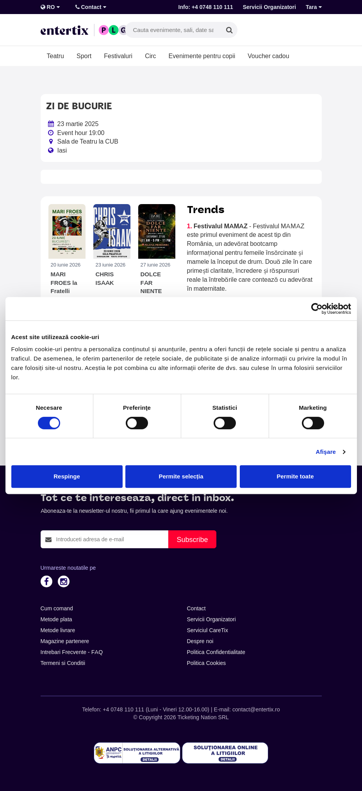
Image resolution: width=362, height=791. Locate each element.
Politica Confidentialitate (216, 652)
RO (50, 7)
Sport (84, 56)
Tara (314, 7)
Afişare (326, 451)
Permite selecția (181, 476)
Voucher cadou (268, 56)
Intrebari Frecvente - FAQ (72, 652)
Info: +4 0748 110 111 (205, 7)
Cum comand (57, 608)
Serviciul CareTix (207, 630)
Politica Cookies (206, 663)
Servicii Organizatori (269, 7)
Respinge (66, 476)
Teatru (55, 56)
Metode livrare (58, 630)
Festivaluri (118, 56)
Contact (90, 7)
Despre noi (200, 641)
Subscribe (192, 539)
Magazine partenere (65, 641)
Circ (150, 56)
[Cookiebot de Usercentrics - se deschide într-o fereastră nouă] (317, 309)
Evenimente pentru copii (202, 56)
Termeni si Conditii (63, 663)
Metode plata (56, 619)
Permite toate (295, 476)
